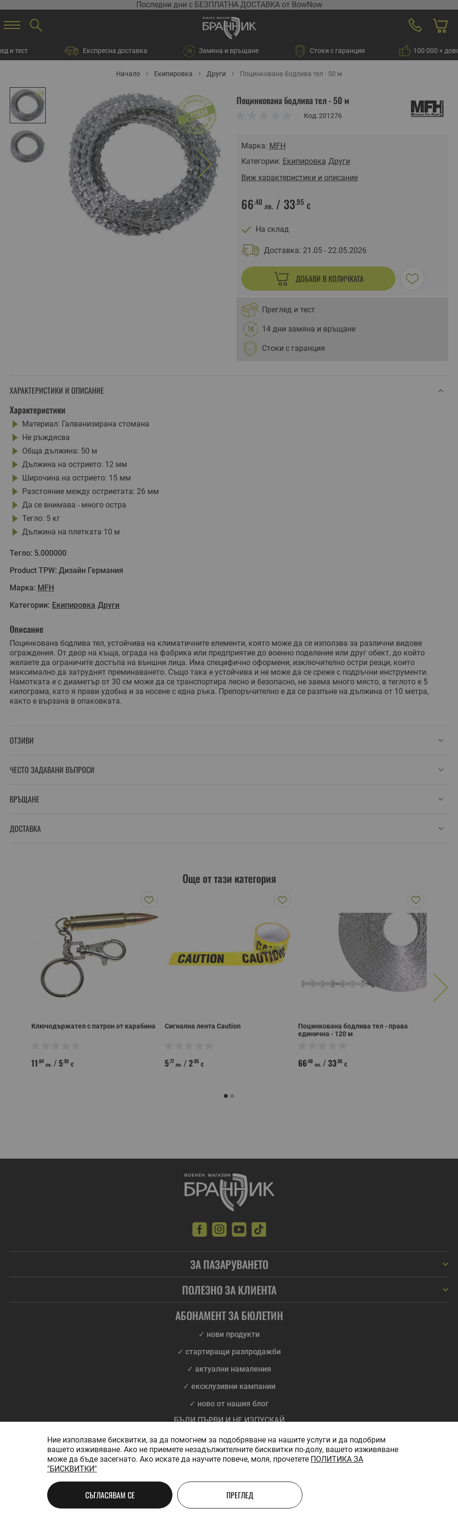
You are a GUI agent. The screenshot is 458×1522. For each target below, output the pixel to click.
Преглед (239, 1495)
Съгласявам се (110, 1495)
